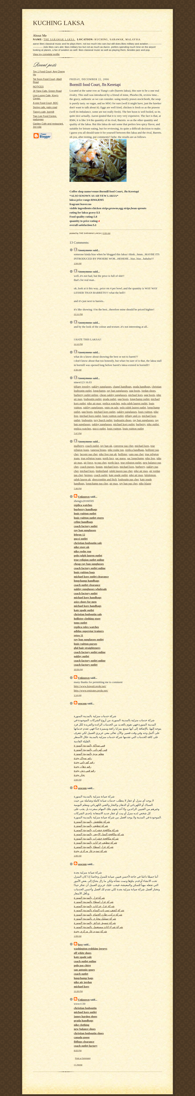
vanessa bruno (98, 449)
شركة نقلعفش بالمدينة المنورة (92, 821)
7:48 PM (78, 488)
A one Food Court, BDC (45, 103)
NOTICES (38, 86)
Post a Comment (83, 1058)
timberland (102, 471)
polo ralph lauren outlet (134, 403)
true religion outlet (131, 462)
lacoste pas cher (89, 454)
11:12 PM (78, 344)
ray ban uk (106, 445)
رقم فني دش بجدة (84, 770)
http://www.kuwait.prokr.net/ (90, 686)
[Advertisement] (116, 68)
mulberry (79, 445)
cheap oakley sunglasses (113, 395)
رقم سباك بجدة (83, 758)
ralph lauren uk (82, 479)
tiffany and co (133, 415)
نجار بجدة (79, 775)
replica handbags (134, 449)
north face (108, 458)
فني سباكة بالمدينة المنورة (89, 745)
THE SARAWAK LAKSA (59, 39)
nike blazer (145, 483)
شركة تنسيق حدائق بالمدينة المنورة (95, 923)
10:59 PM (78, 669)
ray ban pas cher (128, 483)
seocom (82, 703)
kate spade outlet (118, 475)
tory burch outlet (103, 420)
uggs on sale (111, 407)
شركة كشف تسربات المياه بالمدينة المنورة (99, 910)
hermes (88, 475)
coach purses (87, 466)
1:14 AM (77, 695)
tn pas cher (100, 462)
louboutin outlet (93, 399)
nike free (150, 458)
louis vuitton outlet (113, 415)
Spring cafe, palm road (45, 107)
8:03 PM (78, 1050)
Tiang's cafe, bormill (43, 112)
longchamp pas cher (97, 483)
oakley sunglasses (101, 386)
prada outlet (109, 399)
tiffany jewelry (82, 386)
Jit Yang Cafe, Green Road (47, 91)
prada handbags (141, 386)
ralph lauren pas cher (120, 471)
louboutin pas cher (128, 479)
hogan (99, 466)
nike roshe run (116, 449)
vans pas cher (136, 454)
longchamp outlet (140, 399)
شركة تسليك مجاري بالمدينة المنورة (95, 918)
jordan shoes (148, 390)
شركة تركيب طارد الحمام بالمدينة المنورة (98, 914)
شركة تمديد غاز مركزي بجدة (90, 851)
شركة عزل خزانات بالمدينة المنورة (94, 906)
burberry (140, 424)
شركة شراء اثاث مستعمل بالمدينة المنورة (98, 927)
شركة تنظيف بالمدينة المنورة (91, 825)
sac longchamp (135, 458)
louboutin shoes (123, 420)
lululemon (150, 475)
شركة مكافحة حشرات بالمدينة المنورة (96, 830)
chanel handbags (122, 386)
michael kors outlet (105, 411)
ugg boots (134, 390)
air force (88, 462)
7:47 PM (78, 433)
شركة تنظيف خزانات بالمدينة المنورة (95, 842)
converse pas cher (123, 445)
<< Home (78, 1064)
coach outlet (92, 445)
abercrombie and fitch (104, 479)
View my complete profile (46, 54)
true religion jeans (91, 458)
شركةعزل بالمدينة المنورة (89, 897)
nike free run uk (108, 454)
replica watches (111, 403)
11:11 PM (78, 314)
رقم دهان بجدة (82, 766)
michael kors (135, 395)
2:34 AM (77, 370)
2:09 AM (106, 233)
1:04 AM (77, 263)
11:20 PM (78, 991)
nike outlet (153, 424)
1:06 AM (77, 856)
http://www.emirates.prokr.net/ (91, 690)
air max (114, 483)
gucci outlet (99, 428)
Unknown (84, 496)
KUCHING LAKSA (59, 22)
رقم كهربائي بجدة (84, 762)
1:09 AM (77, 936)
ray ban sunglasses (117, 390)
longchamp (99, 390)
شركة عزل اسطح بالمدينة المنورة (93, 846)
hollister (122, 454)
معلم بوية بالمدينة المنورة (89, 753)
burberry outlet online (86, 395)
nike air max (94, 403)
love (80, 944)
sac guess (120, 458)
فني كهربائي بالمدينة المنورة (90, 749)
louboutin (87, 420)
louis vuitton (145, 411)
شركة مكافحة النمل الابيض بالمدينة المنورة (99, 834)
